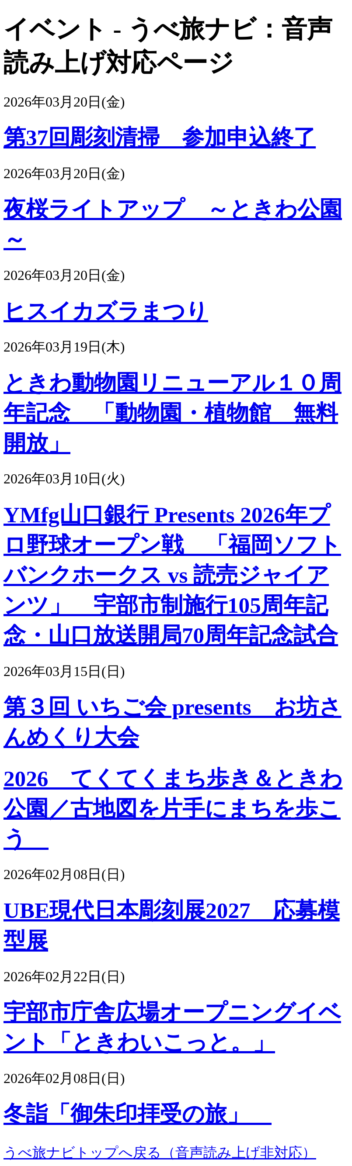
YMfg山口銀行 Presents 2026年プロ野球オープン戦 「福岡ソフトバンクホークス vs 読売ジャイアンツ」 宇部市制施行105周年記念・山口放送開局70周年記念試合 (172, 575)
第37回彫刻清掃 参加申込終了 (159, 137)
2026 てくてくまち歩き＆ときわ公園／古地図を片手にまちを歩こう (172, 808)
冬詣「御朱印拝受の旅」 (137, 1113)
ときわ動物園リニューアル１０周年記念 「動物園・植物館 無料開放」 (172, 412)
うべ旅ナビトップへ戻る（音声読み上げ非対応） (159, 1152)
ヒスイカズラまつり (105, 311)
